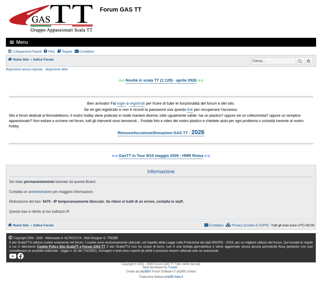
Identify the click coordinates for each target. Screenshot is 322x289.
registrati (137, 103)
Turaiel (172, 267)
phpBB (144, 271)
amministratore (40, 192)
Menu (22, 42)
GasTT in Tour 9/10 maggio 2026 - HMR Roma (161, 155)
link (190, 109)
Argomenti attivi (56, 69)
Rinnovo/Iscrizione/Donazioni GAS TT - (160, 132)
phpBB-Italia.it (174, 276)
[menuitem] (49, 51)
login (121, 103)
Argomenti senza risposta (24, 69)
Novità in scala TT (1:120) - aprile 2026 (160, 80)
